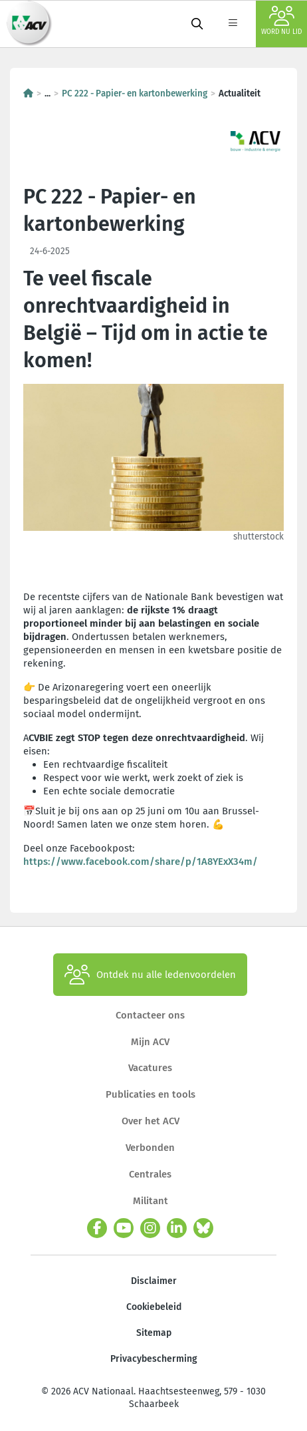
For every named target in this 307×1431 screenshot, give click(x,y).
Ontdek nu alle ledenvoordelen (150, 975)
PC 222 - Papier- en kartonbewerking (134, 93)
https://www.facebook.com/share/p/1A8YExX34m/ (140, 862)
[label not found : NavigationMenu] (232, 24)
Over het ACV (150, 1121)
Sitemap (153, 1333)
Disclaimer (154, 1281)
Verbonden (150, 1148)
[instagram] (150, 1228)
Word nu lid (281, 21)
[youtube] (124, 1228)
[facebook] (97, 1228)
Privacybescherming (153, 1358)
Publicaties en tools (150, 1094)
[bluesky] (203, 1228)
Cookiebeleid (153, 1307)
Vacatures (150, 1068)
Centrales (150, 1174)
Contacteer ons (150, 1015)
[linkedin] (177, 1228)
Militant (150, 1201)
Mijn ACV (150, 1042)
